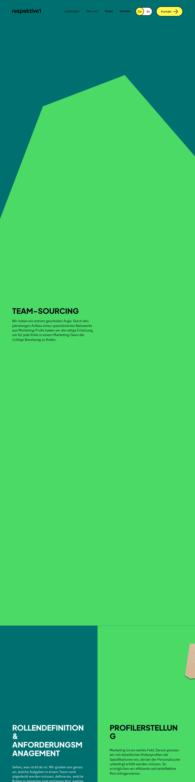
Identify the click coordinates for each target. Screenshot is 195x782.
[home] (26, 11)
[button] (72, 11)
